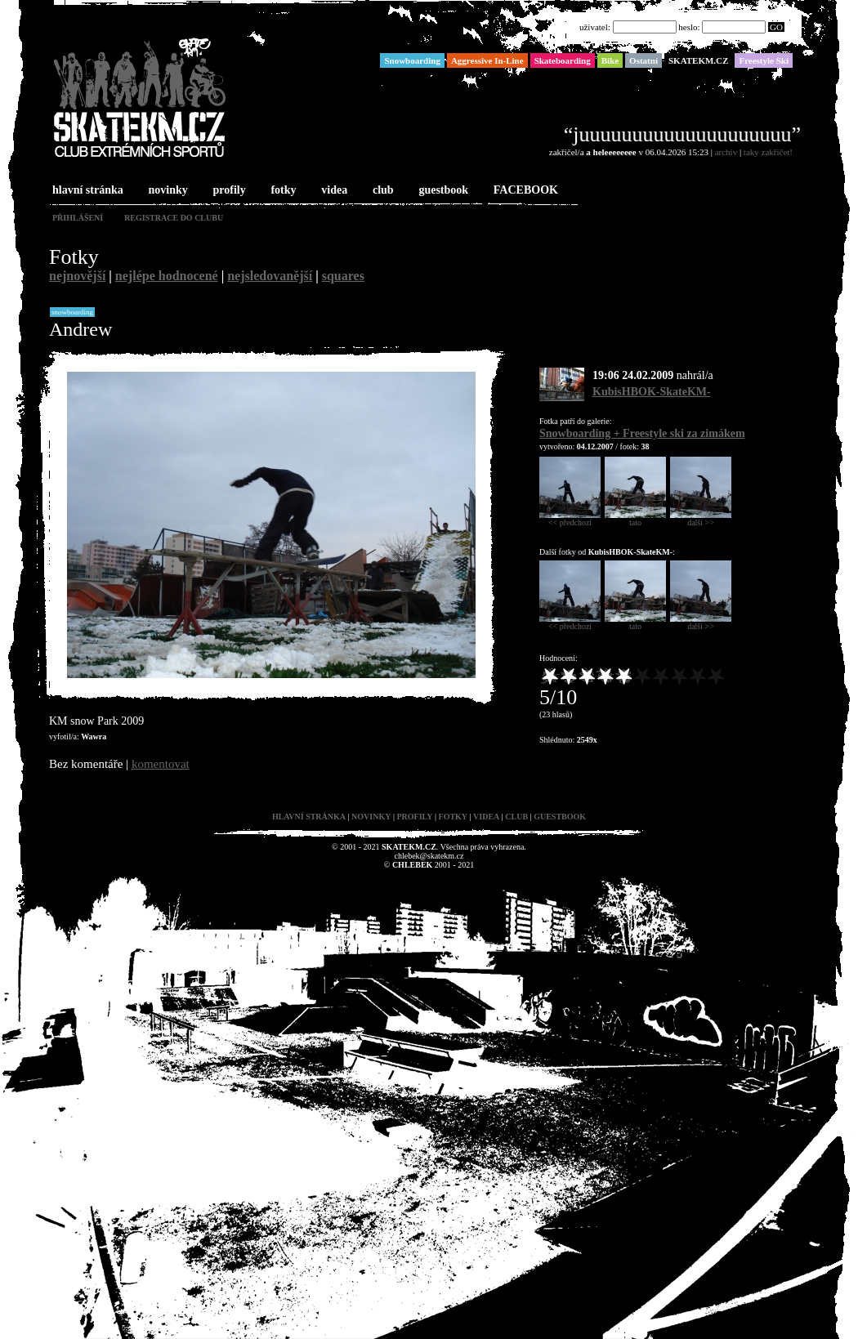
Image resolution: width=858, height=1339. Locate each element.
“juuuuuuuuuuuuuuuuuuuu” (682, 134)
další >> (700, 519)
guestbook (441, 191)
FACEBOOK (524, 191)
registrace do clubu (173, 217)
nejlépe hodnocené (166, 276)
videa (332, 191)
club (381, 191)
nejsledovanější (269, 276)
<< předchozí (570, 519)
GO (776, 27)
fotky (281, 191)
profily (228, 191)
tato (635, 519)
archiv (726, 152)
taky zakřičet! (768, 152)
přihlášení (77, 217)
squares (343, 276)
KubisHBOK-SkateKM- (651, 392)
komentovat (161, 763)
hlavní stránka (86, 191)
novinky (166, 191)
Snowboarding (72, 312)
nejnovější (77, 276)
